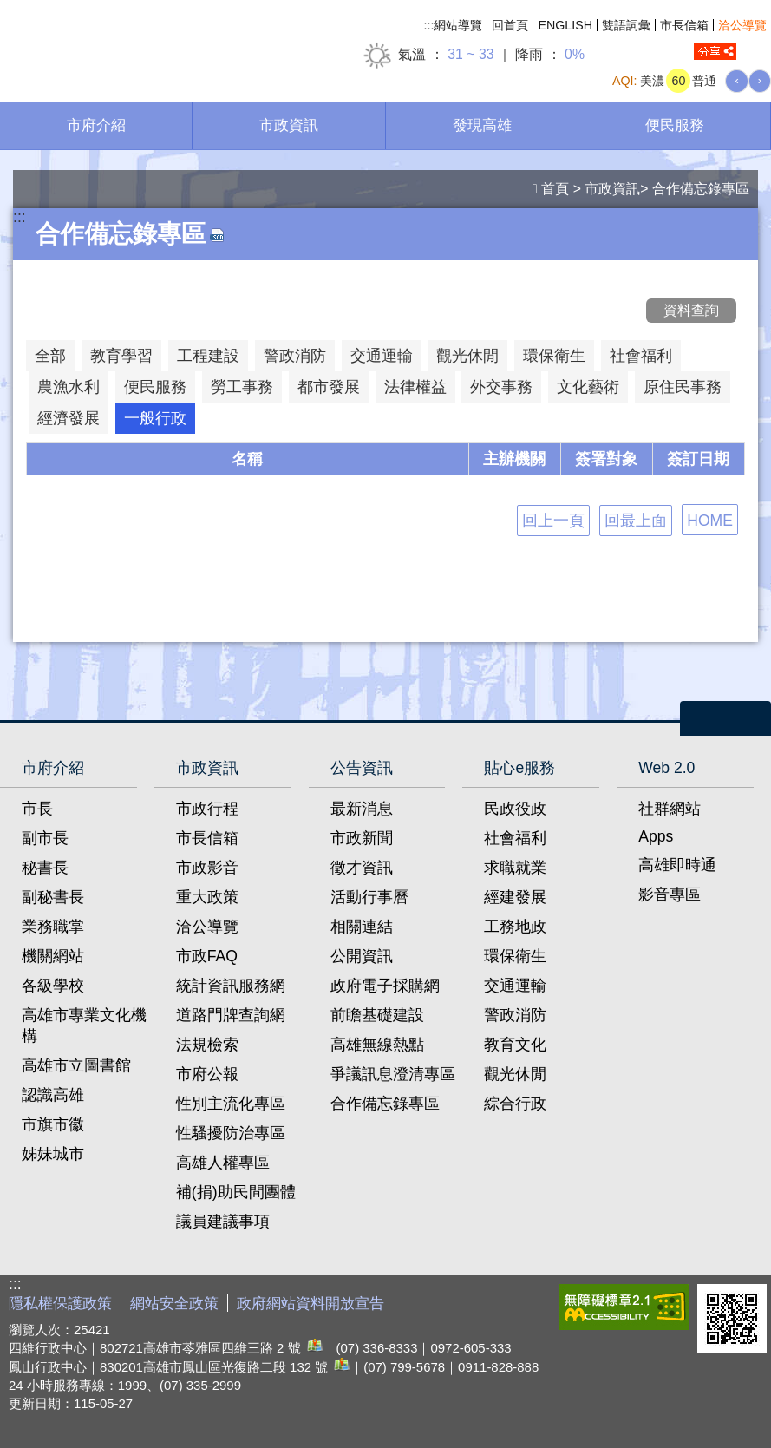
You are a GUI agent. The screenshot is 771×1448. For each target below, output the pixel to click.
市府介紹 (96, 125)
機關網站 (53, 956)
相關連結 (361, 926)
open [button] (725, 718)
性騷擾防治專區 (230, 1133)
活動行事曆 (369, 897)
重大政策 (207, 897)
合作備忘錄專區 (700, 188)
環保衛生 (515, 956)
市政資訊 (288, 125)
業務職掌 (53, 926)
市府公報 (207, 1074)
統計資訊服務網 (230, 985)
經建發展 (515, 897)
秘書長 (45, 867)
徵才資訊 (361, 867)
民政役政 (515, 808)
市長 (37, 808)
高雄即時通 (677, 865)
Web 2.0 (666, 767)
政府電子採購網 (385, 985)
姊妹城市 (53, 1154)
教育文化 (515, 1044)
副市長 (45, 838)
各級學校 (53, 985)
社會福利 (515, 838)
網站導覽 (458, 25)
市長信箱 (684, 25)
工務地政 (515, 926)
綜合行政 (515, 1103)
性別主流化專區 (230, 1103)
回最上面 (635, 520)
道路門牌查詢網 (230, 1015)
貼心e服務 (519, 767)
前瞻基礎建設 (377, 1015)
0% (575, 54)
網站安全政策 (174, 1303)
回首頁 (510, 25)
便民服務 (674, 125)
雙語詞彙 (626, 25)
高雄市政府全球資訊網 (146, 42)
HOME (710, 520)
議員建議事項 (223, 1221)
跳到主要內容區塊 (9, 9)
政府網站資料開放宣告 (310, 1303)
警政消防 (515, 1015)
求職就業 (515, 867)
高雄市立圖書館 (76, 1065)
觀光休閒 (515, 1074)
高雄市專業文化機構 (84, 1025)
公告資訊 (361, 767)
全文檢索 (758, 52)
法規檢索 (207, 1044)
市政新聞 (361, 838)
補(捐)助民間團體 (236, 1192)
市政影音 (207, 867)
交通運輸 (515, 985)
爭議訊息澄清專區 (392, 1074)
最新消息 (361, 808)
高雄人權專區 (223, 1162)
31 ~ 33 (470, 54)
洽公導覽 (742, 25)
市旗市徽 (53, 1124)
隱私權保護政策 (60, 1303)
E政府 (531, 1303)
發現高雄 (482, 125)
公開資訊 (361, 956)
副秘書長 (53, 897)
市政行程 (207, 808)
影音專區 (669, 894)
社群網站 (669, 808)
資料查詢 (691, 310)
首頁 (555, 188)
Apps (655, 836)
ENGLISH (565, 25)
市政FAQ (207, 956)
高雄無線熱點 (377, 1044)
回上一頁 (553, 520)
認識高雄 (53, 1095)
